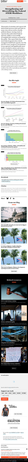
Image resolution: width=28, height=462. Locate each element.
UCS (10, 387)
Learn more (14, 460)
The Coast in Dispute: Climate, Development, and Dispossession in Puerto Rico (13, 268)
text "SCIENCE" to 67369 (14, 432)
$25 (3, 393)
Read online (13, 21)
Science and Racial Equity (8, 321)
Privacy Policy (4, 445)
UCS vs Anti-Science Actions (8, 301)
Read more (14, 271)
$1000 (18, 393)
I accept (25, 459)
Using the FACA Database (8, 342)
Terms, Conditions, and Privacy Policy (11, 439)
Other (24, 393)
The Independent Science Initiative (10, 363)
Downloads (4, 21)
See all (14, 368)
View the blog (13, 427)
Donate (4, 399)
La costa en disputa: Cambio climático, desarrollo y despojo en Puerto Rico (11, 247)
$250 (14, 393)
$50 (6, 393)
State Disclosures (4, 447)
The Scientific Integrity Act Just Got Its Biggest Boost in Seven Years (13, 225)
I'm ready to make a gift (14, 457)
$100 (10, 393)
